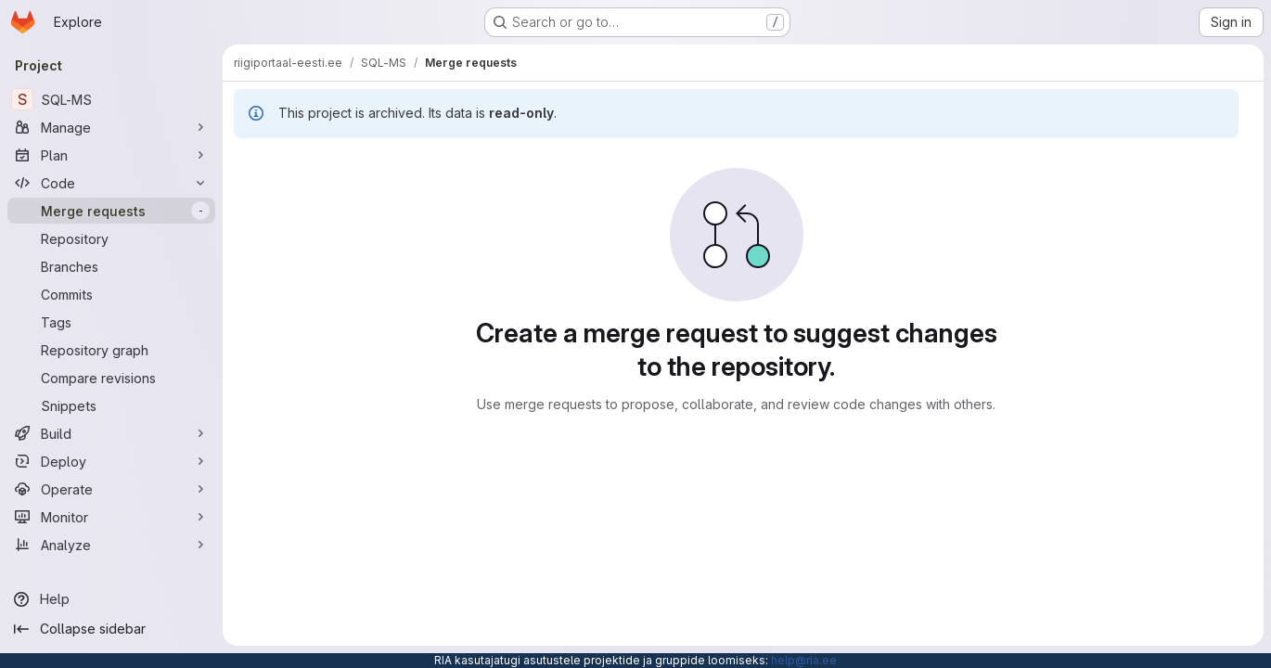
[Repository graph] (111, 350)
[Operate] (111, 489)
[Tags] (111, 322)
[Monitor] (111, 517)
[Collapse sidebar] (111, 629)
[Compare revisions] (111, 378)
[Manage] (111, 127)
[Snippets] (111, 405)
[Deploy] (111, 461)
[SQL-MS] (111, 99)
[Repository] (111, 238)
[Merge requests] (111, 211)
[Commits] (111, 294)
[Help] (111, 599)
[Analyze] (111, 545)
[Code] (111, 183)
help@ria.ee (804, 660)
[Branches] (111, 266)
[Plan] (111, 155)
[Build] (111, 433)
